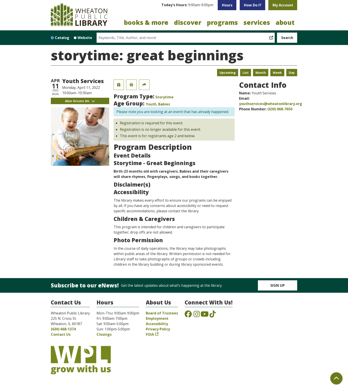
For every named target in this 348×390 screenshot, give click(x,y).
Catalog (62, 37)
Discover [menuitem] (187, 22)
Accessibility (157, 323)
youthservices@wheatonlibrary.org (270, 103)
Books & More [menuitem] (146, 22)
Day (292, 72)
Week (277, 72)
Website (84, 37)
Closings (104, 334)
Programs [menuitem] (222, 22)
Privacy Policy (158, 329)
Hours (227, 5)
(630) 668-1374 (63, 329)
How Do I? (252, 5)
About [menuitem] (285, 22)
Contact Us (61, 334)
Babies (164, 104)
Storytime (164, 97)
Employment (157, 318)
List (246, 72)
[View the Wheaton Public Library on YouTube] (205, 315)
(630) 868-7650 (279, 109)
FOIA (150, 334)
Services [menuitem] (256, 22)
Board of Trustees (162, 313)
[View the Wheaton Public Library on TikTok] (213, 315)
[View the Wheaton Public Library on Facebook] (188, 315)
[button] (187, 5)
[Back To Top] (336, 378)
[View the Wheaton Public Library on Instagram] (197, 315)
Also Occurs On (80, 101)
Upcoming (227, 72)
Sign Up (277, 285)
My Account (283, 5)
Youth (151, 104)
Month (260, 72)
